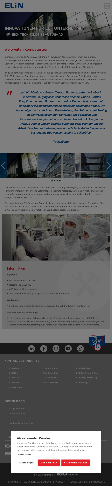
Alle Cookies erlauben (76, 463)
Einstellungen (26, 463)
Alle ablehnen (48, 463)
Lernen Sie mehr (24, 455)
